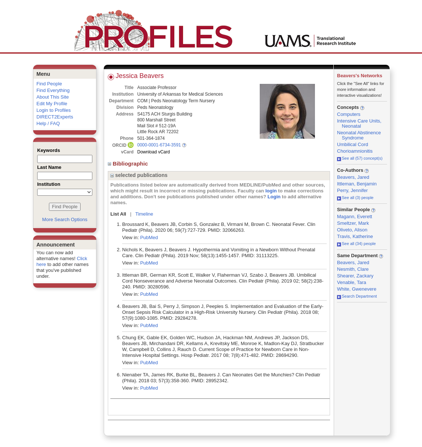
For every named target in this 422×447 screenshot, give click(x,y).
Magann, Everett (354, 216)
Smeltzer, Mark (353, 223)
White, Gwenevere (356, 289)
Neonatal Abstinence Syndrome (359, 135)
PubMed (149, 237)
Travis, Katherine (355, 236)
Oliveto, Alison (352, 230)
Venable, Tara (351, 282)
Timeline (144, 214)
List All (118, 214)
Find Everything (53, 90)
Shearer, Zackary (355, 276)
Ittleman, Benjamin (357, 184)
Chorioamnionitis (355, 151)
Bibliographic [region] (128, 163)
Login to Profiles (53, 110)
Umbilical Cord (352, 144)
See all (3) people (355, 197)
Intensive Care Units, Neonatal (359, 123)
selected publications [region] (138, 175)
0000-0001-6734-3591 (159, 145)
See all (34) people (356, 243)
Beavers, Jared (353, 177)
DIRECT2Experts (54, 117)
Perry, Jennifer (352, 190)
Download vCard (153, 152)
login (271, 191)
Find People (49, 83)
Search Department (357, 296)
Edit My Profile (51, 103)
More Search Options (65, 219)
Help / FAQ (48, 123)
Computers (349, 114)
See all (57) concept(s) (360, 158)
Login (273, 196)
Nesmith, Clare (353, 269)
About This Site (52, 97)
